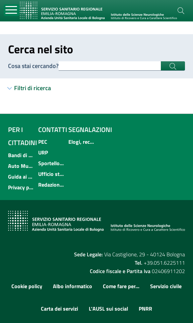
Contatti (52, 129)
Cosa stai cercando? (33, 65)
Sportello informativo (51, 163)
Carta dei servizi (59, 309)
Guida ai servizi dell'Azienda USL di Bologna (21, 177)
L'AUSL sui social (108, 309)
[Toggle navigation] (11, 10)
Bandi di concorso (21, 155)
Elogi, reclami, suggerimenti (81, 142)
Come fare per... (121, 286)
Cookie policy (26, 286)
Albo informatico (72, 286)
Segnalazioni (90, 129)
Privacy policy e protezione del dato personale (21, 187)
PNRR (145, 309)
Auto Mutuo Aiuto (21, 166)
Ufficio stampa (51, 174)
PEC (42, 142)
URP (43, 152)
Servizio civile (166, 286)
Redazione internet (51, 185)
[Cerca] (181, 11)
